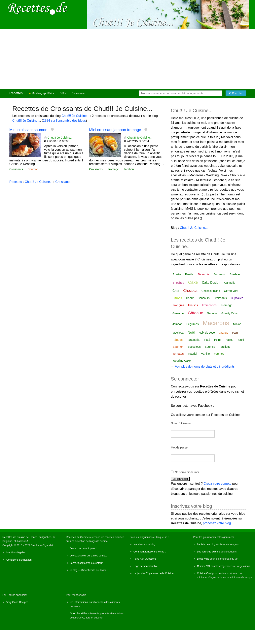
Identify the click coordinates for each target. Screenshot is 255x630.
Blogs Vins (203, 558)
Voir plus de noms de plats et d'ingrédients (205, 366)
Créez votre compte (218, 483)
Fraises (193, 305)
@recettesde (88, 570)
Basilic (189, 274)
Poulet (229, 339)
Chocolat (190, 291)
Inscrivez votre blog (144, 544)
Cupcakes (237, 298)
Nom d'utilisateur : (182, 423)
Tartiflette (225, 346)
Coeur (190, 298)
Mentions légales (15, 552)
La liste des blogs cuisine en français (217, 544)
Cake (193, 282)
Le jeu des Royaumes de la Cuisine (153, 573)
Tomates (178, 353)
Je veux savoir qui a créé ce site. (88, 555)
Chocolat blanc (210, 290)
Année (176, 274)
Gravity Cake (229, 313)
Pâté (207, 339)
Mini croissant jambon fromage (115, 130)
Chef (175, 290)
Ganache (178, 313)
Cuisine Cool (204, 573)
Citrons (177, 298)
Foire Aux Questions (144, 558)
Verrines (219, 353)
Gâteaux (195, 313)
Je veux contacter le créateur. (86, 562)
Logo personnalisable (145, 566)
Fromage (113, 169)
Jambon (129, 169)
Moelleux (178, 332)
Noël (191, 332)
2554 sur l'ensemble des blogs (64, 120)
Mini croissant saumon (28, 130)
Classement (78, 93)
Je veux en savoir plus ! (83, 548)
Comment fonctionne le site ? (149, 551)
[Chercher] (236, 93)
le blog (74, 570)
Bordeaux (219, 274)
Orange (223, 332)
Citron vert (231, 290)
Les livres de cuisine (208, 551)
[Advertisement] (127, 59)
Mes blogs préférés (41, 93)
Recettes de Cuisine (13, 537)
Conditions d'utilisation (19, 559)
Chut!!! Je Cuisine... (75, 115)
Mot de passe (179, 447)
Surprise (210, 346)
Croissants (16, 169)
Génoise (212, 313)
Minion (237, 324)
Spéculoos (194, 346)
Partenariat (193, 339)
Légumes (192, 324)
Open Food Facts (80, 613)
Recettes (16, 93)
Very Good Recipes (17, 602)
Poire (217, 339)
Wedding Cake (181, 360)
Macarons (216, 323)
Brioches (178, 282)
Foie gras (178, 305)
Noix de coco (207, 332)
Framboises (209, 305)
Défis (63, 93)
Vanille (205, 353)
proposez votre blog (217, 523)
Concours (204, 298)
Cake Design (211, 282)
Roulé (240, 339)
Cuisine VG (203, 566)
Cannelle (229, 282)
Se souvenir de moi (187, 472)
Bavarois (203, 274)
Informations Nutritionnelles (89, 602)
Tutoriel (192, 353)
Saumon (33, 169)
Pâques (177, 339)
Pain (235, 332)
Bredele (235, 274)
